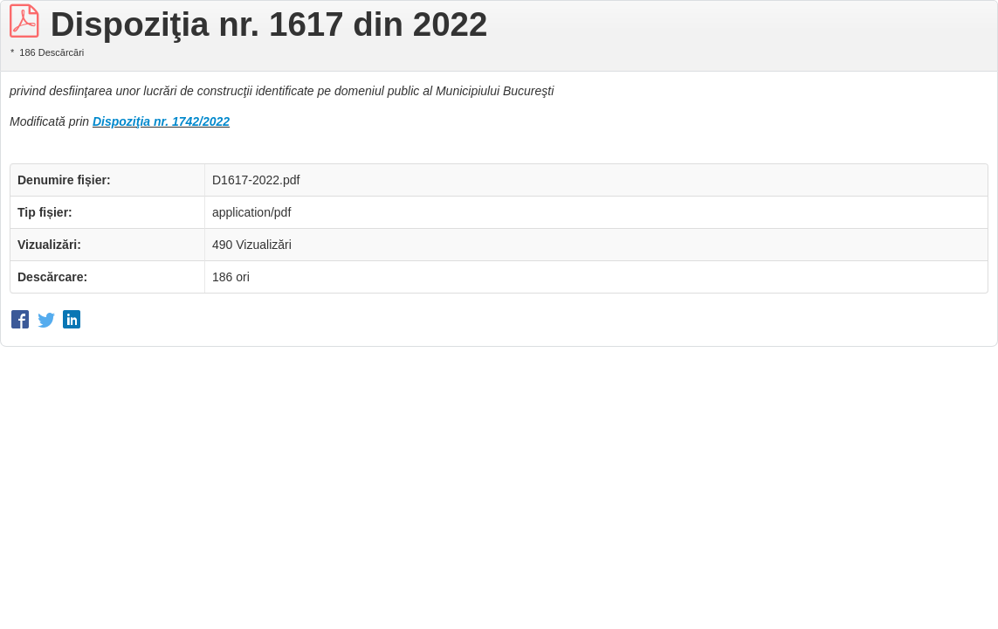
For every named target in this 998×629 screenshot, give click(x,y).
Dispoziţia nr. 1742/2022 (161, 121)
